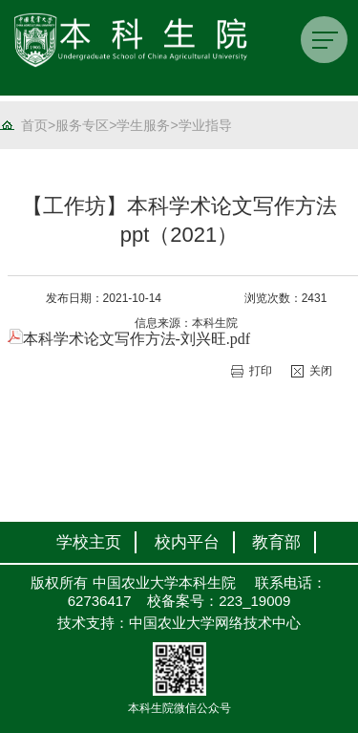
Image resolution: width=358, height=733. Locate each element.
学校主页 (88, 542)
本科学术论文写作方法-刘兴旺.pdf (129, 339)
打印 (260, 370)
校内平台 (187, 542)
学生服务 (143, 126)
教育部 (276, 542)
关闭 (320, 370)
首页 (34, 126)
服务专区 (82, 126)
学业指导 (205, 126)
